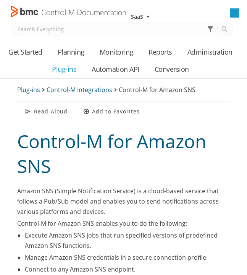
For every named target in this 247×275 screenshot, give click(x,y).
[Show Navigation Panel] (234, 13)
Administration (209, 52)
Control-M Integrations (79, 90)
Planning (71, 52)
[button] (210, 29)
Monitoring (116, 52)
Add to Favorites (116, 111)
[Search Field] (122, 29)
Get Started (25, 52)
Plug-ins (64, 69)
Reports (160, 52)
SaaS (137, 16)
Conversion (172, 69)
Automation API (115, 69)
